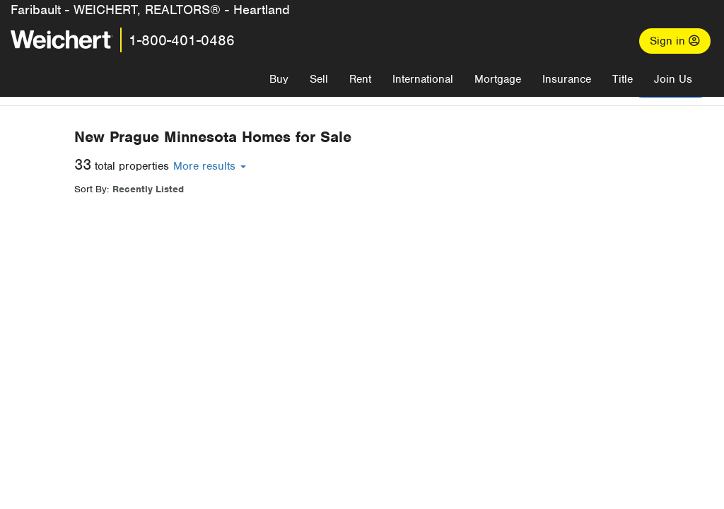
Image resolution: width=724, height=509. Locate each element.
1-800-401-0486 (182, 40)
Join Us (673, 79)
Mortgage (497, 79)
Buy (278, 79)
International (422, 79)
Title (622, 79)
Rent (360, 79)
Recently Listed (374, 189)
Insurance (566, 79)
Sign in (675, 41)
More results (435, 166)
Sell (319, 79)
